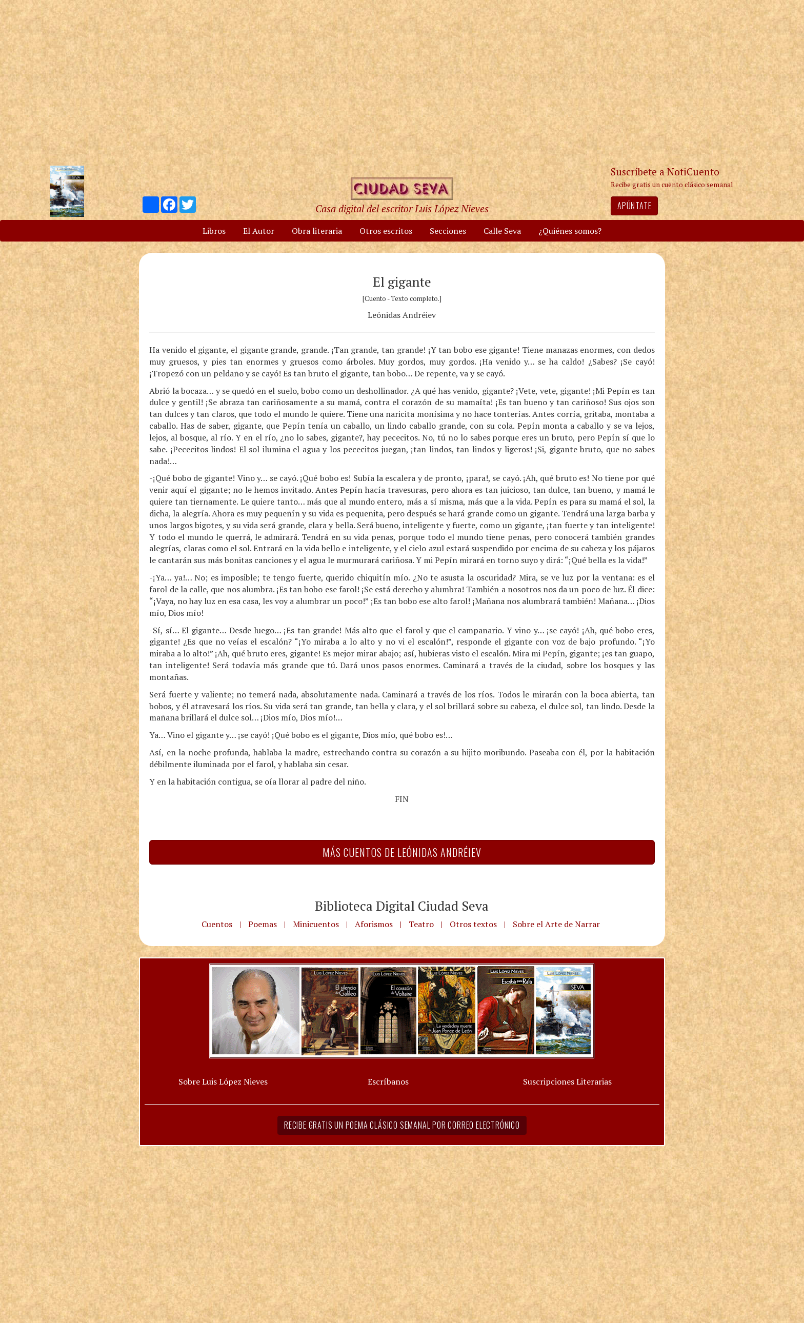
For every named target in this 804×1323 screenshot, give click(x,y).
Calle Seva (502, 230)
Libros (214, 230)
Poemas (262, 924)
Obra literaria (317, 230)
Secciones (448, 230)
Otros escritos (385, 230)
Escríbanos (388, 1081)
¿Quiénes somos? (569, 230)
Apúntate (634, 205)
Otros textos (473, 924)
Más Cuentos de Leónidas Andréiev (402, 852)
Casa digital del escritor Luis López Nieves (402, 208)
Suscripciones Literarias (567, 1081)
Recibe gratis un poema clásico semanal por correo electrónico (402, 1125)
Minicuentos (316, 924)
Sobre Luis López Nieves (223, 1081)
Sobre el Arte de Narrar (556, 924)
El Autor (258, 230)
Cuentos (217, 924)
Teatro (421, 924)
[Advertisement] (402, 82)
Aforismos (374, 924)
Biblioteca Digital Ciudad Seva (402, 905)
